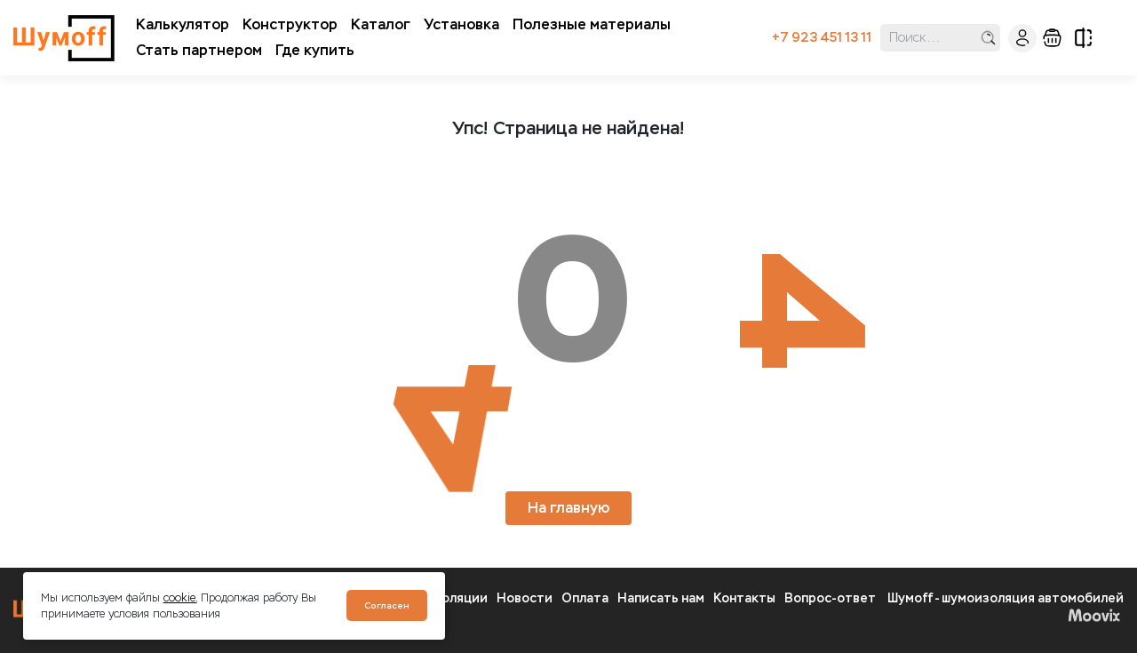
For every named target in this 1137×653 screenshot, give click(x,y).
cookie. (180, 598)
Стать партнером (199, 50)
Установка (461, 24)
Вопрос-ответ (830, 598)
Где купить (314, 50)
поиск (988, 38)
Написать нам (660, 598)
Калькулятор (182, 24)
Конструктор (290, 24)
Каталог (380, 24)
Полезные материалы (592, 24)
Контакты (744, 598)
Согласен (386, 605)
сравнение (1083, 38)
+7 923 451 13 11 (821, 37)
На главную (568, 507)
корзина (1052, 38)
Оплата (584, 598)
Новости (525, 598)
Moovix (1094, 615)
